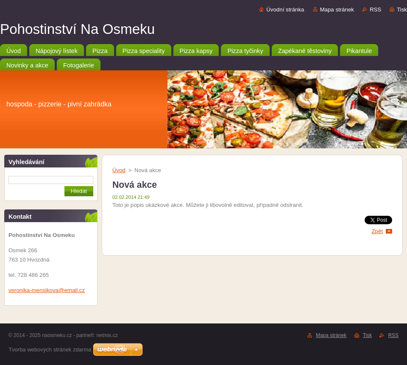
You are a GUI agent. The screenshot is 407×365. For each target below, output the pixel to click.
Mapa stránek (337, 9)
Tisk (402, 9)
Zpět (377, 231)
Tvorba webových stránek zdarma (49, 349)
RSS (375, 9)
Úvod (118, 170)
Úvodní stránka (285, 9)
